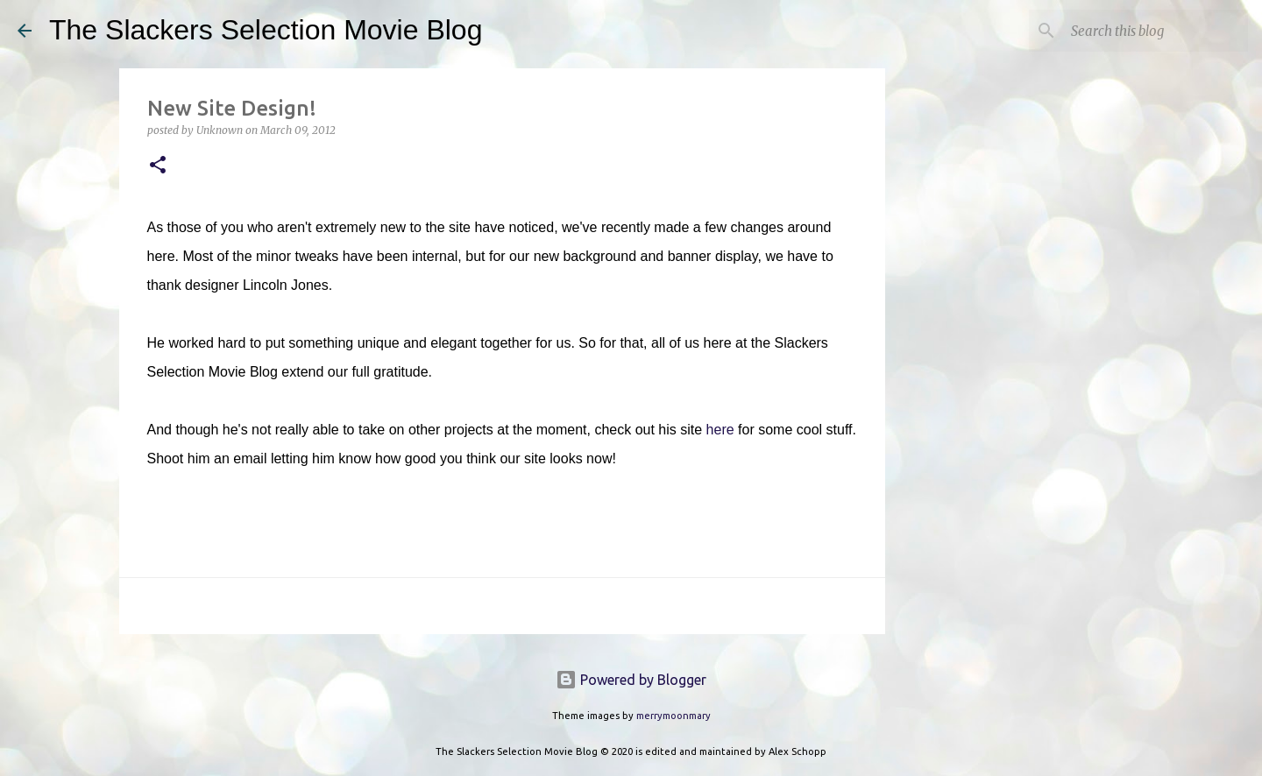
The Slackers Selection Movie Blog (265, 30)
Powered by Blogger (631, 680)
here (720, 429)
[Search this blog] (1156, 31)
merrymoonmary (673, 715)
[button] (157, 166)
